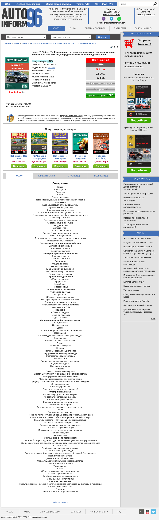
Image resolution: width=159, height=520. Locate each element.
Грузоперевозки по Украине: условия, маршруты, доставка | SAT (139, 312)
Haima (16, 43)
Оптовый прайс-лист (137, 63)
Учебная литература (28, 4)
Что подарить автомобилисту (138, 246)
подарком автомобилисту (71, 116)
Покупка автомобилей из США (138, 242)
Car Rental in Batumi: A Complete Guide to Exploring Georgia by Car (139, 252)
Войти (143, 12)
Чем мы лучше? (134, 66)
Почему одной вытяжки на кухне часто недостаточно (139, 276)
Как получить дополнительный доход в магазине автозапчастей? (138, 187)
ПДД (7, 4)
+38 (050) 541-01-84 (111, 12)
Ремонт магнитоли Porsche (137, 301)
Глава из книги (46, 176)
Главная (7, 43)
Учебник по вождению (80, 157)
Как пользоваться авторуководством (132, 205)
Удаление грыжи (131, 290)
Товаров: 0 (144, 44)
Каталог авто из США (134, 282)
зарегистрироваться (146, 14)
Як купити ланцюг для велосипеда (134, 262)
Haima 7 (25, 43)
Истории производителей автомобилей (136, 219)
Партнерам (120, 28)
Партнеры (75, 512)
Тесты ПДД (82, 4)
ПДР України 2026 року (18, 157)
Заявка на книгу (143, 28)
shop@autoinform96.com (114, 23)
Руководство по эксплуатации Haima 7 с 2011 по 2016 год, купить (63, 43)
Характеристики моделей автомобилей (136, 225)
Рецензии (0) (101, 176)
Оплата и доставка (95, 28)
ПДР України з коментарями (60, 157)
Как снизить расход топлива (137, 286)
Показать (102, 37)
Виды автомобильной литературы (134, 198)
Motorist (51, 68)
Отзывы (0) (74, 176)
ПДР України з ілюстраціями (39, 157)
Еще (153, 318)
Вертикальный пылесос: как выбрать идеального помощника (139, 269)
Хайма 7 (56, 502)
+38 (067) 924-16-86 (111, 14)
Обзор (19, 176)
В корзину (18, 166)
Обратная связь (134, 56)
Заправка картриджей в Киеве (138, 305)
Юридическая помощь (58, 4)
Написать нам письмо (138, 53)
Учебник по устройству (101, 157)
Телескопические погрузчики (137, 257)
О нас (73, 28)
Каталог (56, 28)
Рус (104, 4)
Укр (111, 4)
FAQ (119, 512)
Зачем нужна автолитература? (138, 193)
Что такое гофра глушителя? (137, 238)
